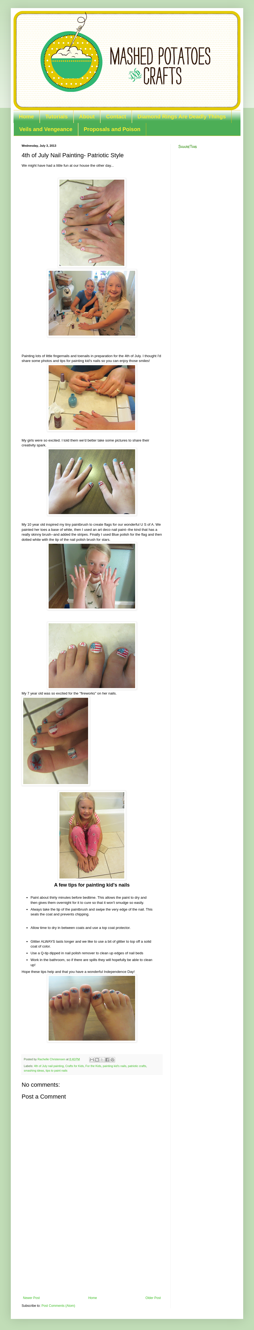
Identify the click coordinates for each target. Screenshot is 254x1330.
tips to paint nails (56, 1070)
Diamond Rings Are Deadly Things (182, 116)
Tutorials (56, 116)
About (87, 116)
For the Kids (93, 1066)
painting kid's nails (114, 1066)
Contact (116, 116)
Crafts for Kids (74, 1066)
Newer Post (31, 1298)
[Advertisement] (91, 1255)
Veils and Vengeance (45, 129)
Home (26, 116)
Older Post (153, 1298)
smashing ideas (34, 1070)
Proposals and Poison (112, 129)
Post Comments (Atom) (58, 1306)
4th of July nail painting (49, 1066)
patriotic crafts (137, 1066)
